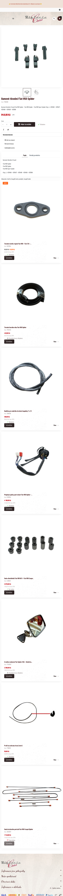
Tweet (8, 129)
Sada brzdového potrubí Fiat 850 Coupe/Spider (18, 829)
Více (55, 258)
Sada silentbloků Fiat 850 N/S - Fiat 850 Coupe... (19, 578)
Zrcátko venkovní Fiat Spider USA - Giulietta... (18, 662)
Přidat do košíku (24, 124)
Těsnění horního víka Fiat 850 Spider (15, 327)
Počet (2, 121)
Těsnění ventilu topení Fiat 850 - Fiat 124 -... (17, 244)
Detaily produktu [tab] (34, 155)
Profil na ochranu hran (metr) (13, 746)
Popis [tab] (24, 155)
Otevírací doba (8, 881)
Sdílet (3, 129)
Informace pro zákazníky (13, 870)
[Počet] (6, 124)
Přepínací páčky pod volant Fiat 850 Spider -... (18, 495)
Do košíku (9, 258)
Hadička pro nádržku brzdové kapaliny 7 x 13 (18, 411)
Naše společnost (8, 876)
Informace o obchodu (11, 886)
